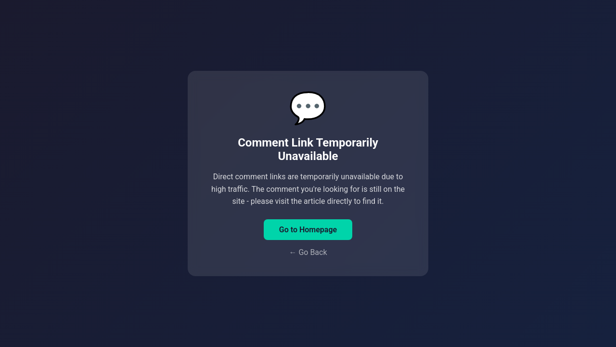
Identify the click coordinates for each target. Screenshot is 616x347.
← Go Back (308, 252)
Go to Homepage (308, 229)
